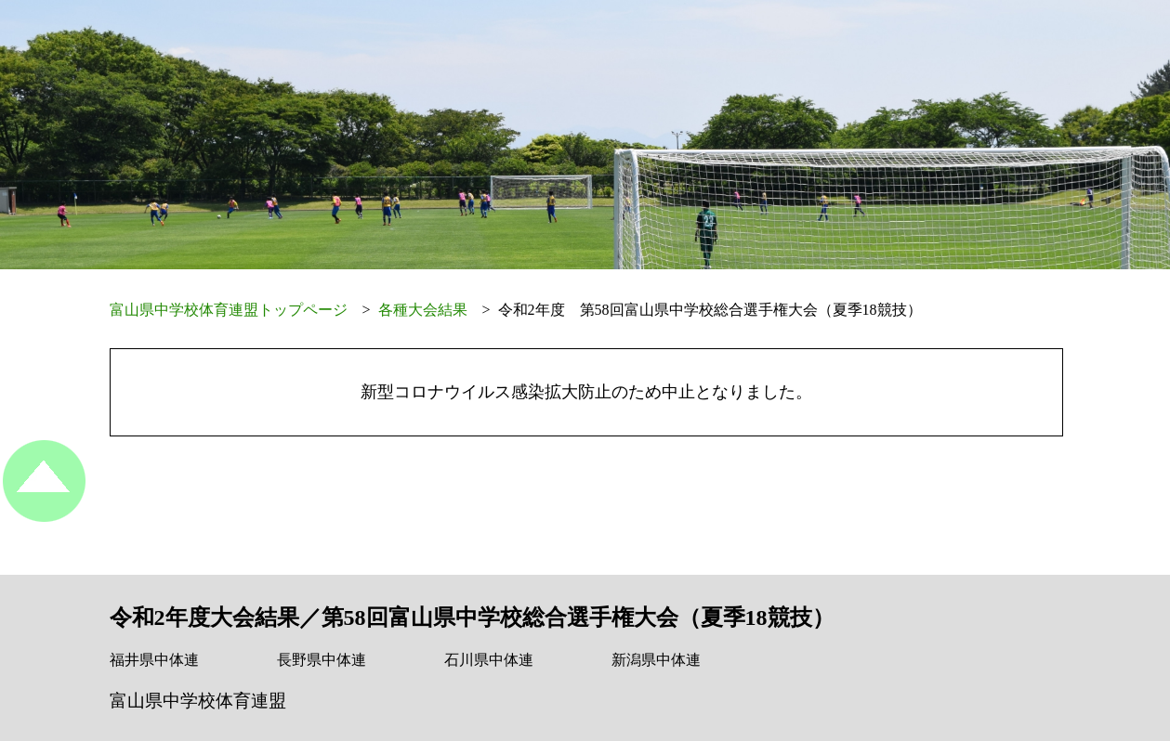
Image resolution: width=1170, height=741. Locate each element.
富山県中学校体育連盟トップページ (229, 310)
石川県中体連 (488, 660)
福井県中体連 (154, 660)
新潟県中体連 (656, 660)
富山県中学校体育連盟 (198, 700)
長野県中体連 (321, 660)
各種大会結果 (422, 310)
